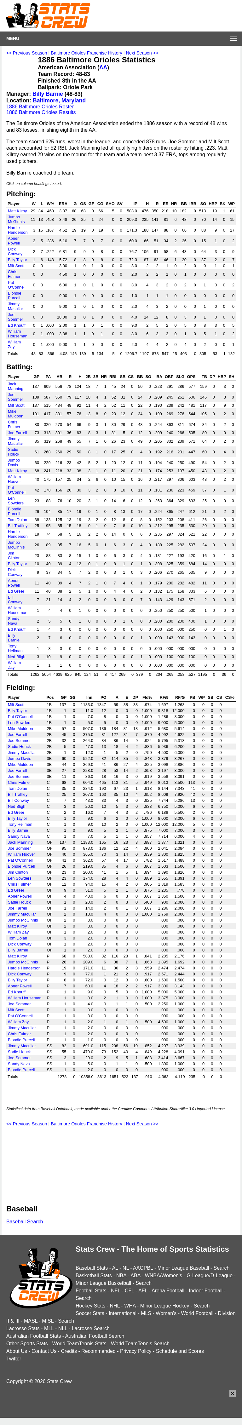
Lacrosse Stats (23, 1328)
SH (231, 376)
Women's (166, 1313)
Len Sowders (16, 500)
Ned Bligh (17, 656)
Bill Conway (15, 599)
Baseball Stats (92, 1268)
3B (95, 376)
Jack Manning (15, 386)
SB (123, 376)
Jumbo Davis (14, 462)
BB (184, 203)
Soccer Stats (90, 1313)
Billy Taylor (17, 259)
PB (192, 697)
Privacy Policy (136, 1351)
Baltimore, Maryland (59, 100)
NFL (115, 1290)
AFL (142, 1290)
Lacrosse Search (91, 1328)
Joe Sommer (15, 317)
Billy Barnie (47, 94)
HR (174, 203)
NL (126, 1268)
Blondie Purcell (14, 295)
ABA (135, 1275)
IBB (192, 203)
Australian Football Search (94, 1336)
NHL (114, 1305)
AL (115, 1268)
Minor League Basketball (103, 1283)
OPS (191, 376)
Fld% (147, 697)
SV (120, 203)
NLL (62, 1328)
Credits (69, 1351)
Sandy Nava (13, 621)
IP (135, 203)
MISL (48, 1321)
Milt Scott (16, 265)
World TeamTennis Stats (79, 1343)
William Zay (14, 344)
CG (100, 203)
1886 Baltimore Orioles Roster (40, 106)
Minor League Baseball (183, 1268)
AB (59, 376)
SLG (180, 376)
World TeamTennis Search (140, 1343)
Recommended (98, 1351)
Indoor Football (205, 1290)
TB (204, 376)
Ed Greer (16, 591)
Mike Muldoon (15, 413)
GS (83, 203)
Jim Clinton (14, 555)
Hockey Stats (90, 1305)
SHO (110, 203)
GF (91, 203)
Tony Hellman (15, 648)
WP (231, 203)
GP (37, 376)
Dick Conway (15, 251)
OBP (169, 376)
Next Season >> (142, 52)
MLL (49, 1328)
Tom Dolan (17, 519)
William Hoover (14, 479)
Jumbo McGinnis (16, 219)
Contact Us (44, 1351)
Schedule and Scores (180, 1351)
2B (88, 376)
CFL (129, 1290)
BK (222, 203)
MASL (30, 1321)
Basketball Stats (94, 1275)
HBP (213, 203)
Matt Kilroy (17, 211)
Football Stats (91, 1290)
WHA (129, 1305)
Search (222, 1268)
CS (131, 376)
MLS (146, 1313)
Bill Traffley (17, 525)
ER (166, 203)
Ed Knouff (17, 325)
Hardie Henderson (18, 230)
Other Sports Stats (27, 1343)
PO (104, 697)
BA (159, 376)
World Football (197, 1313)
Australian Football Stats (33, 1336)
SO (203, 203)
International (122, 1313)
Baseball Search (24, 1221)
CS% (229, 697)
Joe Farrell (17, 432)
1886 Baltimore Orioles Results (41, 112)
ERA (63, 203)
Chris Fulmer (14, 274)
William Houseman (17, 333)
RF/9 (164, 697)
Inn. (90, 697)
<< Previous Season (26, 52)
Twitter (13, 1358)
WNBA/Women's (163, 1275)
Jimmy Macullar (15, 306)
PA (48, 376)
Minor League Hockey (164, 1305)
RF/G (180, 697)
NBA (121, 1275)
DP (212, 376)
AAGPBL (143, 1268)
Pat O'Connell (17, 285)
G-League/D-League (210, 1275)
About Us (16, 1351)
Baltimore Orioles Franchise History (86, 52)
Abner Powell (14, 240)
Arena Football (168, 1290)
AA (103, 67)
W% (50, 203)
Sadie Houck (13, 452)
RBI (112, 376)
